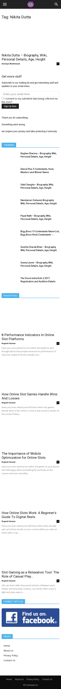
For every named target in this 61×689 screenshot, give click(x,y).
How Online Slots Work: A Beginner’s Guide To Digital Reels (29, 515)
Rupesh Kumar (9, 343)
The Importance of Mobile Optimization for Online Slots (24, 456)
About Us (8, 650)
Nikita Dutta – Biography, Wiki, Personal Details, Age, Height (24, 57)
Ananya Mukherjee (11, 63)
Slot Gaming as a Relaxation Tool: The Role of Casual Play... (30, 574)
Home (7, 645)
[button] (56, 4)
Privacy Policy (11, 655)
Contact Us (9, 660)
